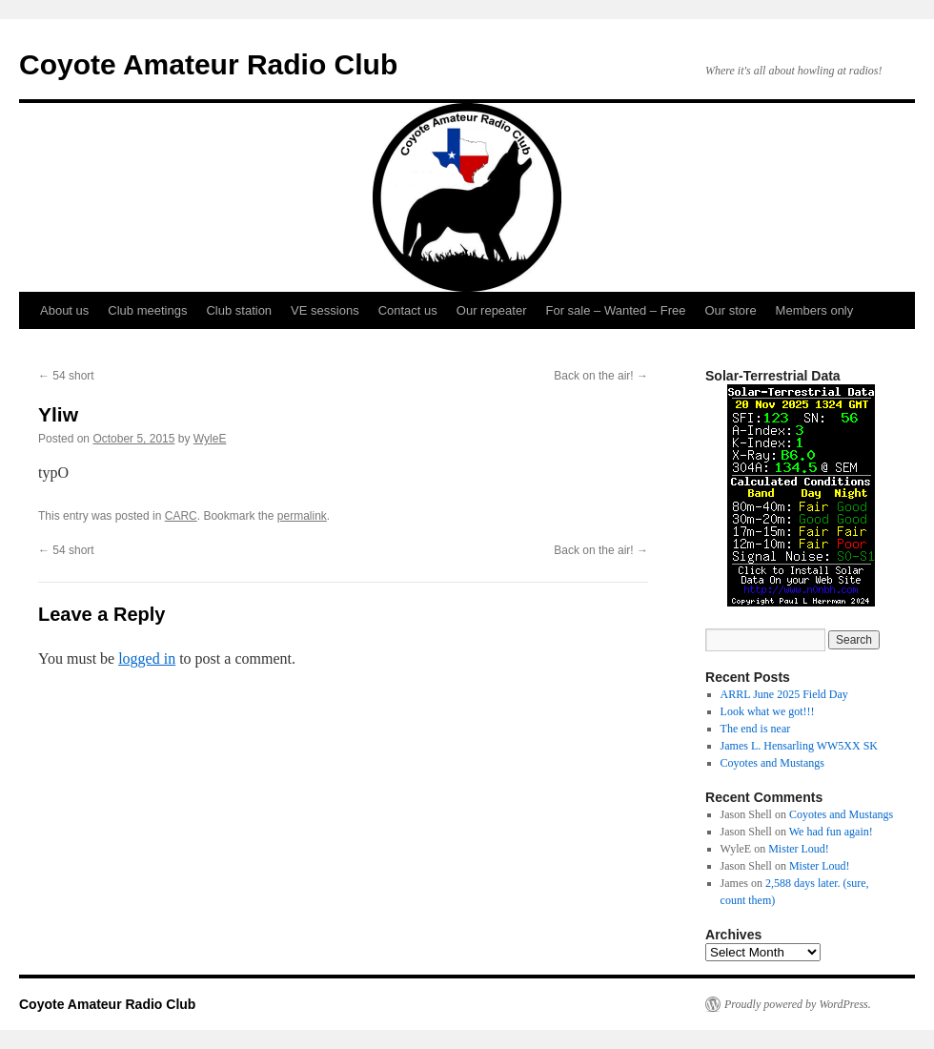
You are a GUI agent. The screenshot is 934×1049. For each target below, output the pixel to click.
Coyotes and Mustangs (772, 763)
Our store (730, 310)
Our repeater (492, 310)
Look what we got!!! (768, 711)
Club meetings (147, 310)
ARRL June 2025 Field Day (784, 694)
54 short (66, 375)
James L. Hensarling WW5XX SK (799, 745)
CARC (181, 516)
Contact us (407, 310)
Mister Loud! (798, 848)
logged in (146, 658)
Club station (239, 310)
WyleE (210, 438)
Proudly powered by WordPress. (797, 1004)
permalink (302, 516)
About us (64, 310)
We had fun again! (831, 831)
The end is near (756, 728)
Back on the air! (601, 375)
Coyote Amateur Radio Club (208, 64)
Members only (815, 310)
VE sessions (325, 310)
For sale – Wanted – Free (616, 310)
